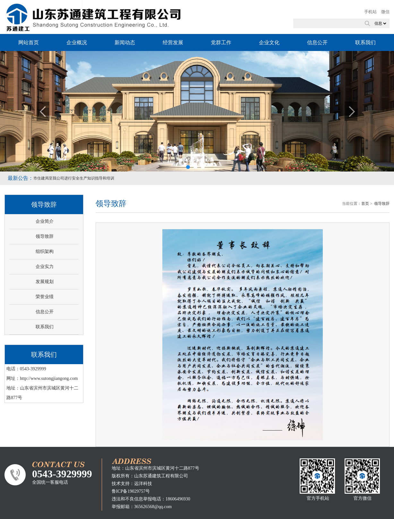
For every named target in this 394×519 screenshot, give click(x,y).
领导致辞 (45, 236)
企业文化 (269, 42)
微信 (385, 12)
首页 (365, 203)
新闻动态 (125, 42)
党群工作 (221, 42)
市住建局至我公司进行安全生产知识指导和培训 (73, 178)
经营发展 (173, 42)
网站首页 (28, 42)
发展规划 (45, 281)
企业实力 (45, 266)
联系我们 (365, 42)
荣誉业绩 (45, 296)
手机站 (370, 12)
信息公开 (317, 42)
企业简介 (45, 221)
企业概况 (76, 42)
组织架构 (45, 251)
